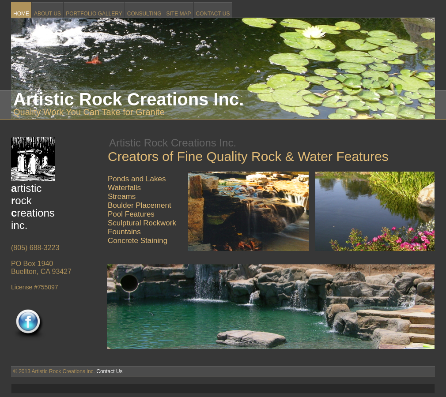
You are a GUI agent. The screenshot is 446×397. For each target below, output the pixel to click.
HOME (21, 14)
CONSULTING (144, 14)
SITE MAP (178, 14)
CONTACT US (213, 14)
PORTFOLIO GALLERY (94, 14)
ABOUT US (47, 14)
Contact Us (109, 371)
